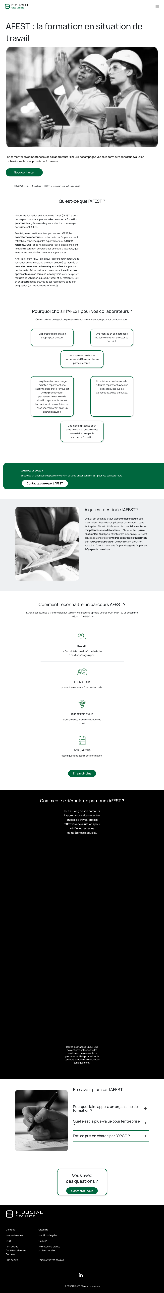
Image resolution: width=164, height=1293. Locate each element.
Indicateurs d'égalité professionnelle (49, 1248)
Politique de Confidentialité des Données (16, 1250)
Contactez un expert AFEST (45, 483)
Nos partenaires (14, 1235)
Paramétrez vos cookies (51, 1259)
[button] (111, 1108)
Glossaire (43, 1229)
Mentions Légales (48, 1235)
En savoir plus (82, 773)
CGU (8, 1240)
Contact (10, 1229)
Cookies (43, 1240)
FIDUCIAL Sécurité (21, 186)
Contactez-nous (82, 1191)
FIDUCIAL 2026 (73, 1286)
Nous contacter (24, 172)
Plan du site (12, 1259)
